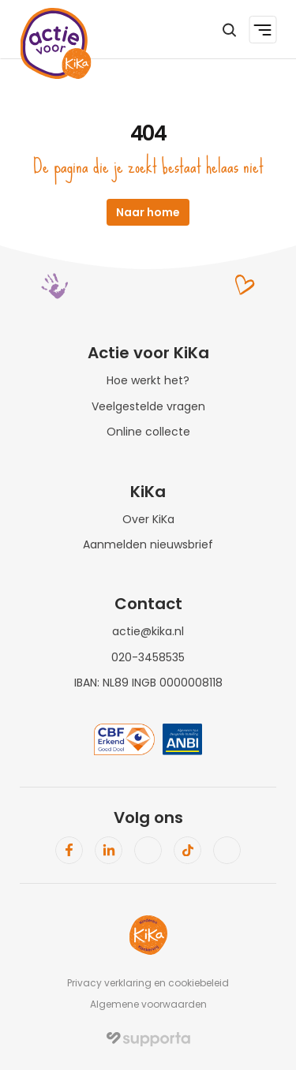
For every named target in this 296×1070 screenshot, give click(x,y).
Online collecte (148, 432)
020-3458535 (148, 657)
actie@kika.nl (148, 631)
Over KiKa (148, 519)
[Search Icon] (229, 30)
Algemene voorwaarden (148, 1004)
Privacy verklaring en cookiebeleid (148, 983)
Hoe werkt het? (148, 380)
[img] (148, 1039)
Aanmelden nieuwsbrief (148, 544)
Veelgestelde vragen (148, 406)
